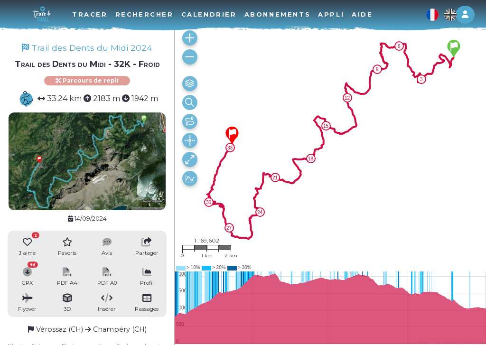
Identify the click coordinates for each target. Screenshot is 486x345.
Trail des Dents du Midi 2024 (87, 48)
